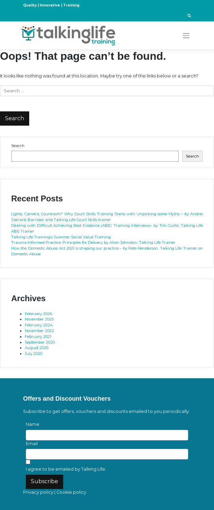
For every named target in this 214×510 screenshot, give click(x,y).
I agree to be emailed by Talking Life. (66, 469)
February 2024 (39, 325)
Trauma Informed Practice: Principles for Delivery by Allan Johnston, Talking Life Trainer (93, 242)
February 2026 (38, 313)
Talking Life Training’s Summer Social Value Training (61, 237)
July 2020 (33, 353)
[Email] (107, 454)
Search (17, 145)
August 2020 (36, 347)
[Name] (107, 435)
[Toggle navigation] (186, 36)
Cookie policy (71, 492)
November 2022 (39, 330)
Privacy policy (38, 492)
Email (32, 443)
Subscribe (44, 481)
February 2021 (38, 336)
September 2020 (40, 342)
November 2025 (39, 319)
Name (32, 424)
